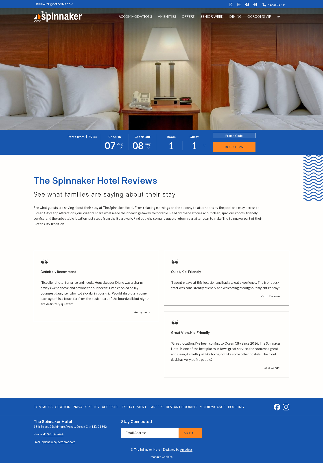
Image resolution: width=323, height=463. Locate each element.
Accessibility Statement (124, 407)
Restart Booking (181, 407)
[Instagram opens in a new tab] (286, 406)
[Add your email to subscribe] (150, 433)
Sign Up (190, 433)
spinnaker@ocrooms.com (58, 442)
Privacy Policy (86, 407)
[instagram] (255, 4)
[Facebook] (231, 4)
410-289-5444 (53, 434)
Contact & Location (52, 407)
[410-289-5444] (273, 4)
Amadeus (186, 449)
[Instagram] (239, 4)
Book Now (234, 147)
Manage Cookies (161, 457)
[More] (279, 16)
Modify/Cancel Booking (221, 407)
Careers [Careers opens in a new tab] (156, 407)
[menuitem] (135, 16)
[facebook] (247, 4)
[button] (114, 142)
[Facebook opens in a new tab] (277, 406)
